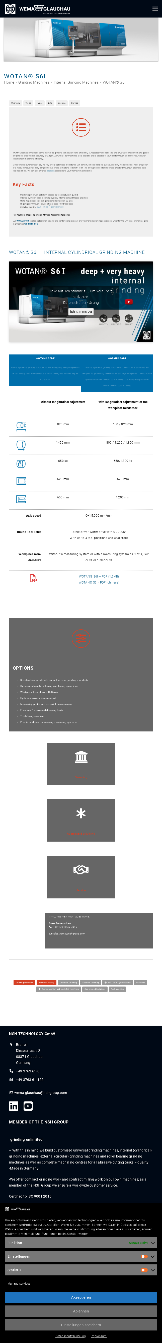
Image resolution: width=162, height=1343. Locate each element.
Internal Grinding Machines (76, 82)
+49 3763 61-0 (27, 1071)
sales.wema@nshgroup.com (68, 933)
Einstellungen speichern (81, 1328)
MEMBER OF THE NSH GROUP (39, 1121)
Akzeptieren (81, 1301)
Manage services (19, 1287)
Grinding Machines (34, 82)
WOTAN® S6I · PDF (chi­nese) (99, 582)
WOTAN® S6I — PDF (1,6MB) (99, 576)
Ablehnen (81, 1315)
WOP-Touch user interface (50, 207)
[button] (155, 9)
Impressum (99, 1340)
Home (9, 82)
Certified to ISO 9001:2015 (30, 1196)
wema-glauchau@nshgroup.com (40, 1093)
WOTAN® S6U (31, 224)
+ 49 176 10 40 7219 (64, 926)
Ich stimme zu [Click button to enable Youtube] (81, 312)
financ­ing (51, 171)
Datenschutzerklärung (70, 1340)
